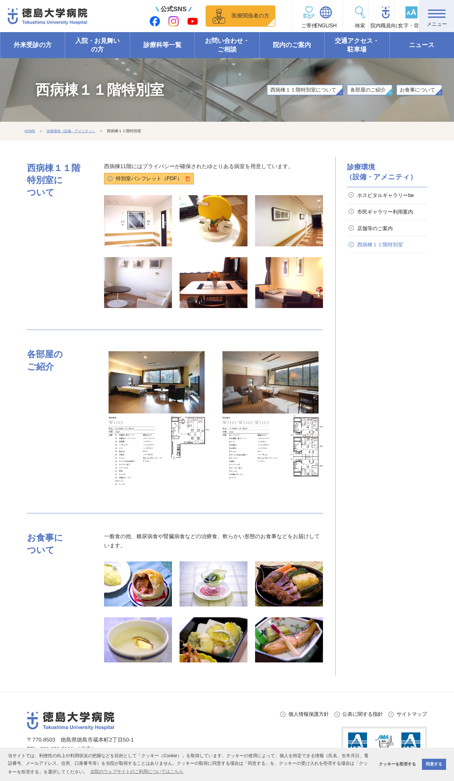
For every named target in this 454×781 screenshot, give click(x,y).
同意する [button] (434, 764)
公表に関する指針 (359, 714)
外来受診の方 (33, 45)
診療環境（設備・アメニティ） (74, 131)
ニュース (421, 45)
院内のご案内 (292, 45)
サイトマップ (411, 714)
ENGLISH (297, 25)
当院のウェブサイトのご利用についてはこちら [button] (136, 771)
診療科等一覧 (162, 45)
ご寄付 (262, 25)
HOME (30, 131)
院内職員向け (367, 25)
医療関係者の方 (214, 16)
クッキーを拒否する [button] (397, 764)
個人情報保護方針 (303, 714)
